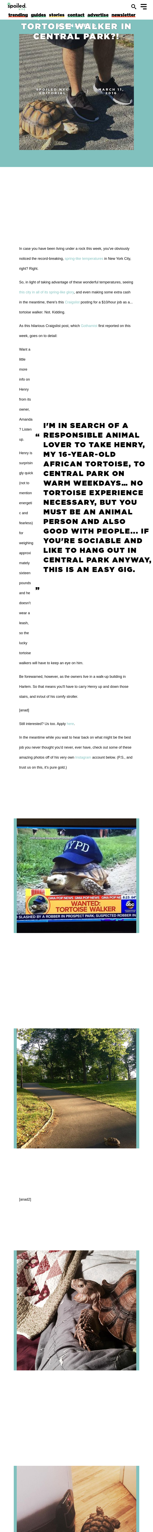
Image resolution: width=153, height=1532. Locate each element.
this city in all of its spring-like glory (46, 292)
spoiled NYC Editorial (52, 91)
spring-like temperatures (84, 259)
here (70, 724)
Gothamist (89, 326)
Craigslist (72, 302)
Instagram (83, 757)
